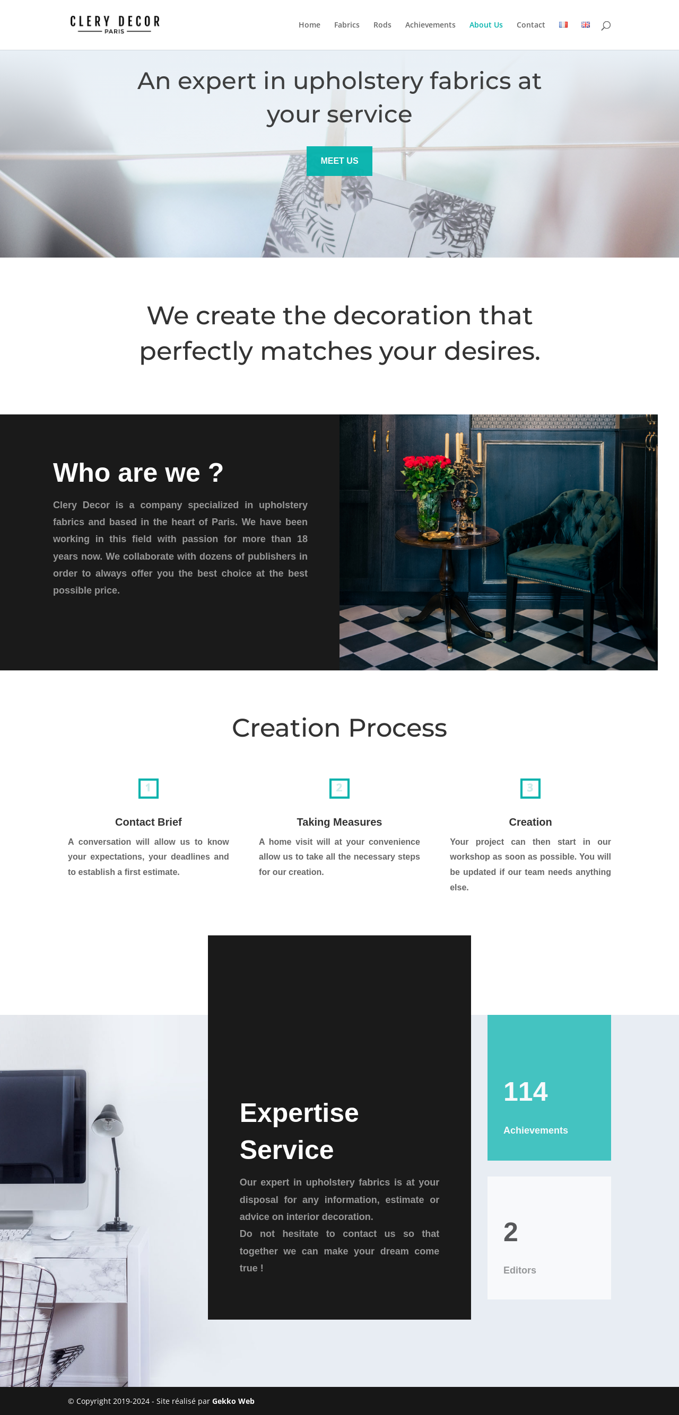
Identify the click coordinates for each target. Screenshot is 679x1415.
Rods (382, 25)
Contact (531, 25)
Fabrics (347, 25)
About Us (486, 25)
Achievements (430, 25)
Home (309, 25)
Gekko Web (233, 1401)
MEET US (339, 160)
